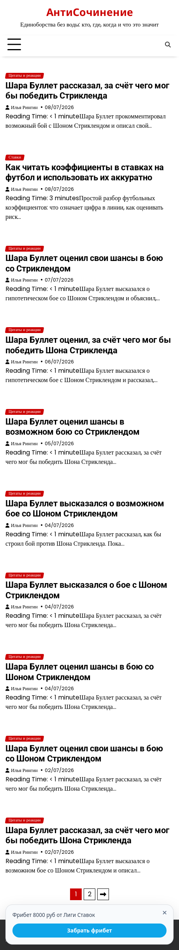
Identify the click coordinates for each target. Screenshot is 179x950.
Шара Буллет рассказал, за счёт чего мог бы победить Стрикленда (87, 90)
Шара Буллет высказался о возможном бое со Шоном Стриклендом (84, 508)
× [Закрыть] (164, 913)
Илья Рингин (24, 107)
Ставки (15, 157)
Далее (103, 894)
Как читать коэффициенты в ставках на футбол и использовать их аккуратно (84, 172)
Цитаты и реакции (24, 75)
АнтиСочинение (89, 12)
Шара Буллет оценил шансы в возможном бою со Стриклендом (72, 426)
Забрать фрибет (89, 930)
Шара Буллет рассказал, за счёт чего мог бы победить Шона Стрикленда (87, 835)
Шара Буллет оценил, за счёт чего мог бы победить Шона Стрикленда (88, 345)
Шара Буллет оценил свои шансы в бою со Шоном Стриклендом (84, 753)
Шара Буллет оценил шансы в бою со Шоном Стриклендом (79, 671)
